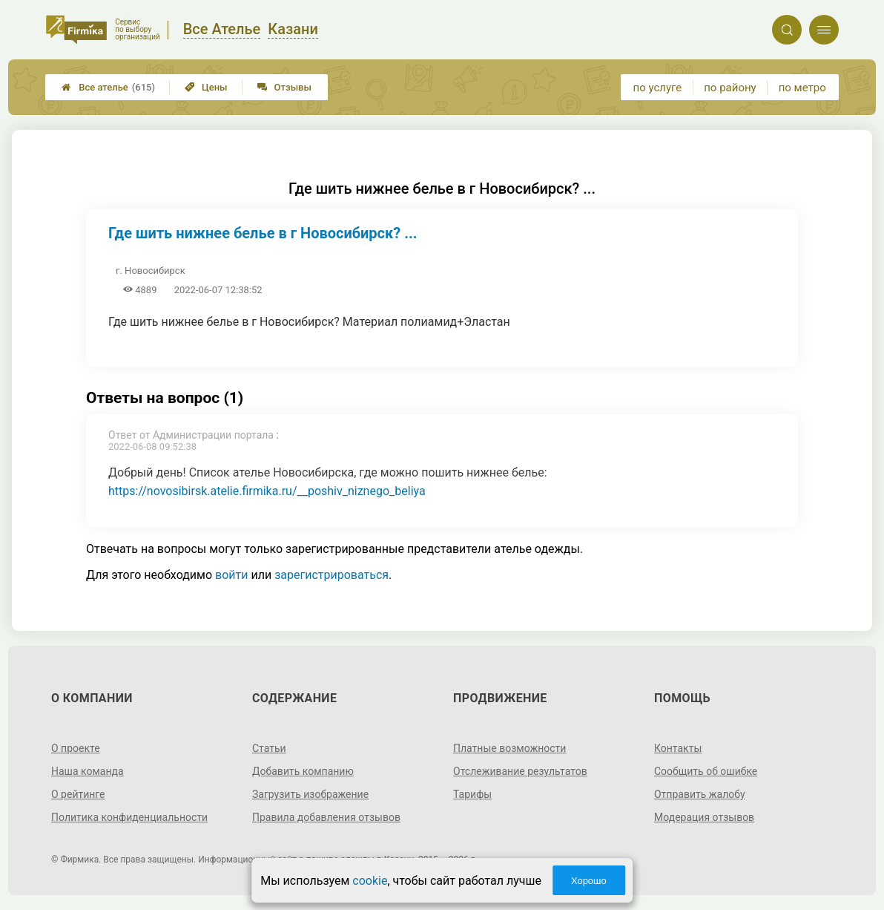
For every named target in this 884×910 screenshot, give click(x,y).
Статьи (269, 748)
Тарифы (472, 794)
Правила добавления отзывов (326, 817)
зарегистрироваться (331, 575)
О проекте (75, 748)
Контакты (678, 748)
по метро (802, 87)
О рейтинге (78, 794)
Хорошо (589, 880)
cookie (369, 881)
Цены (206, 87)
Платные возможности (509, 748)
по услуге (657, 87)
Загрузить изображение (310, 794)
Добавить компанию (303, 771)
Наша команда (87, 771)
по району (730, 87)
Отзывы (284, 87)
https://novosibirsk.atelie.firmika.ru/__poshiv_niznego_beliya (267, 491)
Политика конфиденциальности (129, 817)
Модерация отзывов (704, 817)
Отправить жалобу (699, 794)
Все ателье (108, 87)
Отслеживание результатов (520, 771)
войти (231, 575)
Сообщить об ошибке (705, 771)
